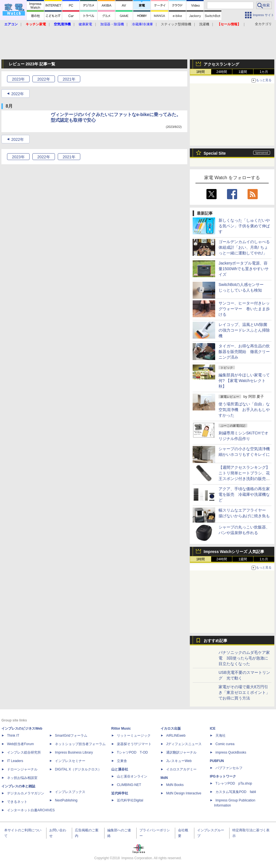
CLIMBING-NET (129, 785)
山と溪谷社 (119, 769)
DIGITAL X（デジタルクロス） (78, 769)
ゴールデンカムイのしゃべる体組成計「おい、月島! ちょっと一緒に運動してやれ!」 (244, 247)
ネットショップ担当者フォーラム (80, 744)
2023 (18, 79)
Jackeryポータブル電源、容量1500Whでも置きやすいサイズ (244, 269)
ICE (212, 728)
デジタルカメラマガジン (25, 793)
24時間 (221, 72)
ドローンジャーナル (22, 769)
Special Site (215, 153)
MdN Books (175, 785)
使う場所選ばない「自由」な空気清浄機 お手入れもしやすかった (244, 409)
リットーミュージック (134, 736)
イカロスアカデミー (181, 769)
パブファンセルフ (228, 768)
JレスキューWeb (179, 761)
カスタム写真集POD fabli (235, 792)
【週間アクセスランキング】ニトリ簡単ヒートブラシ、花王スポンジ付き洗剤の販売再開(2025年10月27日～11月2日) (244, 478)
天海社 (220, 736)
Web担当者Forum (20, 744)
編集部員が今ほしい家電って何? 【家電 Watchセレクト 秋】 (244, 380)
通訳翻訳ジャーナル (181, 752)
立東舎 (122, 761)
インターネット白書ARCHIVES (31, 810)
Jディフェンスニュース (184, 744)
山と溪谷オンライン (132, 776)
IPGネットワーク (223, 776)
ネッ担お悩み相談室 (22, 778)
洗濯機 (204, 24)
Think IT (13, 736)
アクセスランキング (221, 64)
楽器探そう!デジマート (134, 744)
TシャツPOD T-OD (132, 752)
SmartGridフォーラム (71, 736)
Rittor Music (121, 728)
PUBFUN (217, 761)
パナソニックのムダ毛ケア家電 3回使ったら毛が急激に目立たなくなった (244, 658)
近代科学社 (119, 793)
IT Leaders (15, 761)
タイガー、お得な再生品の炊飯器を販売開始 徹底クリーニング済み (244, 351)
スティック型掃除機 (176, 24)
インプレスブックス (70, 792)
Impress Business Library (74, 752)
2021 (69, 79)
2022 (43, 79)
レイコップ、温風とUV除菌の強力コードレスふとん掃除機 (244, 330)
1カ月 (264, 72)
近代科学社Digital (130, 800)
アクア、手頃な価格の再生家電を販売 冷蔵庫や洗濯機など (244, 494)
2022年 (17, 94)
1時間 (200, 72)
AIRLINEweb (176, 736)
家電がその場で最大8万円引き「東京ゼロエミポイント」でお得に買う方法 (244, 692)
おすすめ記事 (215, 640)
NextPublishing (66, 800)
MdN (164, 778)
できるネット (17, 802)
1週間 (243, 72)
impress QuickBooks (230, 752)
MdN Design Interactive (183, 793)
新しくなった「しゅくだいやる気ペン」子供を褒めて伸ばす (244, 226)
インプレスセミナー (70, 761)
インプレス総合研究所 (24, 752)
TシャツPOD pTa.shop (233, 783)
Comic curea (224, 744)
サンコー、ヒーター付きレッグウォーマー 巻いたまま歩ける (244, 309)
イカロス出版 (171, 728)
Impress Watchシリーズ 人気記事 (234, 551)
